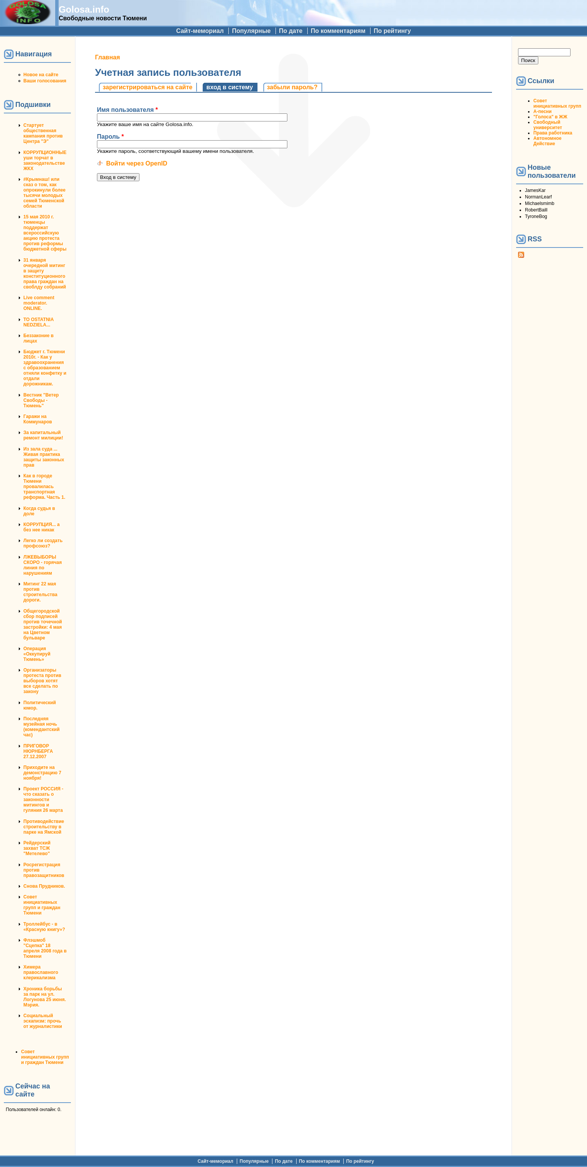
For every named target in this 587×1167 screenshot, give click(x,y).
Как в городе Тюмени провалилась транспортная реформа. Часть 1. (44, 486)
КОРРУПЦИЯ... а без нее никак (41, 527)
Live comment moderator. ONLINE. (38, 303)
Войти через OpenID (136, 163)
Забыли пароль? (292, 87)
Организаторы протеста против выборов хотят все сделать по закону (42, 680)
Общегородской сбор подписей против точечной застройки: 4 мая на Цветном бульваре (42, 624)
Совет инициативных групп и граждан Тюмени (41, 905)
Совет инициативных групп (557, 103)
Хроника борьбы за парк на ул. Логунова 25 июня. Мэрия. (44, 997)
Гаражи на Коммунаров (37, 419)
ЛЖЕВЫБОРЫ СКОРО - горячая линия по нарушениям (42, 565)
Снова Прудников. (44, 886)
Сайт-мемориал (200, 31)
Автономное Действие (547, 141)
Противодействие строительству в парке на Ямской (43, 827)
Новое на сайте (40, 74)
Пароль (110, 136)
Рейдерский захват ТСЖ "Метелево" (37, 848)
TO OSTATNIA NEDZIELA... (38, 322)
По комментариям (338, 31)
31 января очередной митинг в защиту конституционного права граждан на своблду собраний (44, 273)
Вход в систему (232, 87)
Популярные (251, 31)
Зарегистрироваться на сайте (147, 87)
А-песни (542, 111)
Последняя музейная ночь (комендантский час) (41, 727)
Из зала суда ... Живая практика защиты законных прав (43, 457)
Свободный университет (547, 125)
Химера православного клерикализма (40, 972)
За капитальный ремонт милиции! (43, 435)
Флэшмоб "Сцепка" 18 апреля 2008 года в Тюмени (45, 948)
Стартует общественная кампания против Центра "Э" (43, 133)
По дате (291, 31)
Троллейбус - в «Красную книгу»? (44, 926)
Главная (107, 57)
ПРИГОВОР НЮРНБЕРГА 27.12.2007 (38, 751)
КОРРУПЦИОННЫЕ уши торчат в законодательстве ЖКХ (44, 160)
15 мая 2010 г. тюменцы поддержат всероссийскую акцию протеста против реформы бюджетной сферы (44, 233)
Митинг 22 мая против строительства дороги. (40, 592)
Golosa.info (84, 9)
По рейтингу (392, 31)
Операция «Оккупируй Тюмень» (37, 654)
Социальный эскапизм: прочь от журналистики (42, 1021)
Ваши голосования (44, 81)
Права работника (552, 133)
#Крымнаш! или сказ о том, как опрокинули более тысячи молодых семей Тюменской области (44, 193)
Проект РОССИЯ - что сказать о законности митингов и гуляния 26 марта (43, 799)
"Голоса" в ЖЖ (550, 117)
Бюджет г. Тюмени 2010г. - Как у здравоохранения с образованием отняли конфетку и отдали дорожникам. (44, 368)
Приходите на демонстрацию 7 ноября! (42, 773)
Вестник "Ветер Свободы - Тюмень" (41, 400)
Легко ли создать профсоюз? (42, 543)
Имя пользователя (127, 110)
